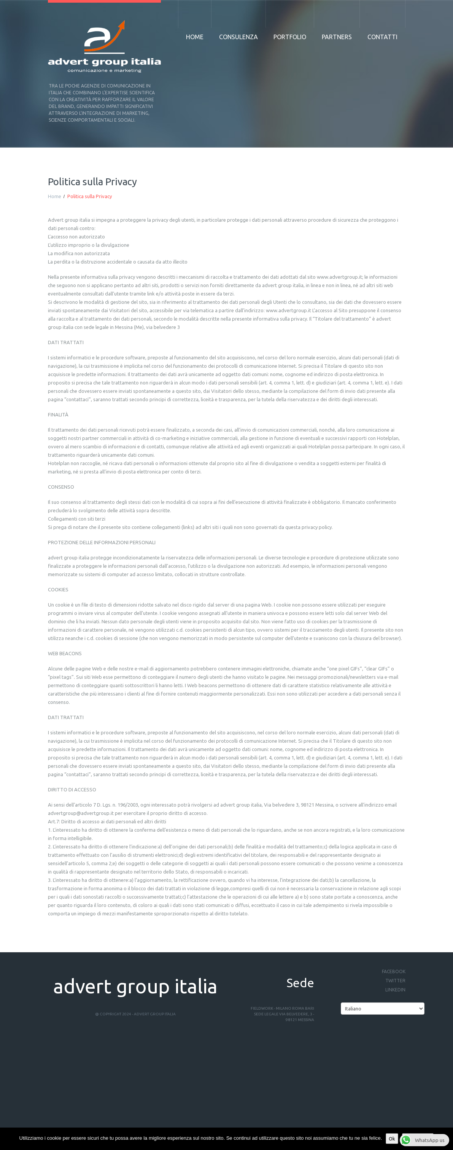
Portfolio (289, 36)
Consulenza (238, 36)
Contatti (382, 36)
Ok (392, 1138)
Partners (337, 36)
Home (194, 36)
